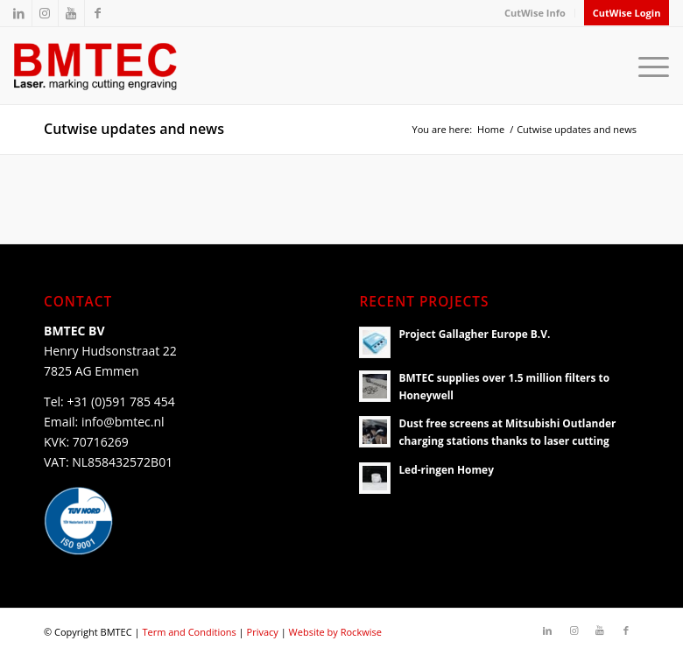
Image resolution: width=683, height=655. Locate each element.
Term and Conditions (189, 631)
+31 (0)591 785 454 (120, 401)
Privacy (262, 631)
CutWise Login (627, 12)
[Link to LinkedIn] (19, 13)
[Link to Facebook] (98, 13)
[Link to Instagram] (45, 13)
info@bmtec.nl (123, 421)
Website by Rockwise (335, 631)
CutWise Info (535, 12)
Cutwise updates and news (134, 128)
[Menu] (649, 65)
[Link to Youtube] (71, 13)
